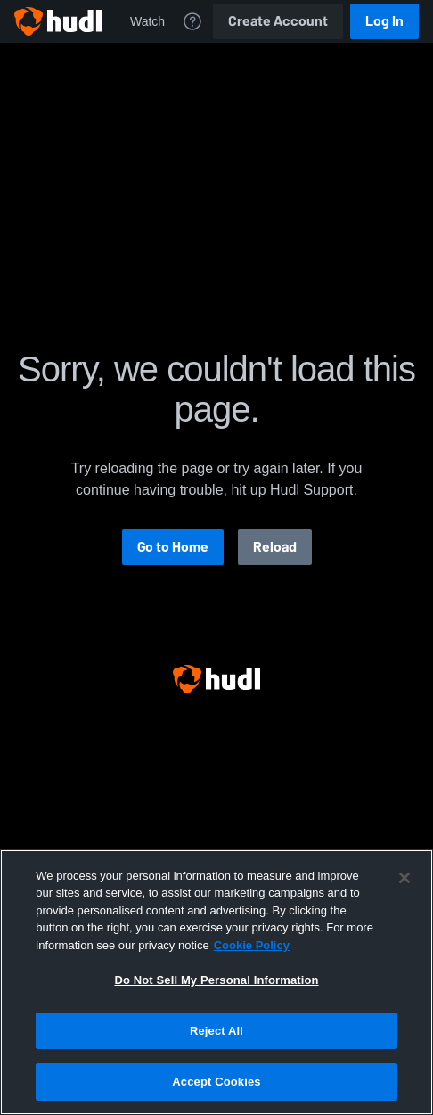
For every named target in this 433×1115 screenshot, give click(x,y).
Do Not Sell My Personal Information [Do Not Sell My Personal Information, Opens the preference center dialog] (216, 980)
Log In (384, 21)
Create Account (278, 21)
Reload (275, 547)
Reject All (216, 1030)
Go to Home (172, 547)
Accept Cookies (216, 1081)
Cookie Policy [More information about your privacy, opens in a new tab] (252, 945)
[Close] (404, 878)
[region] (216, 982)
